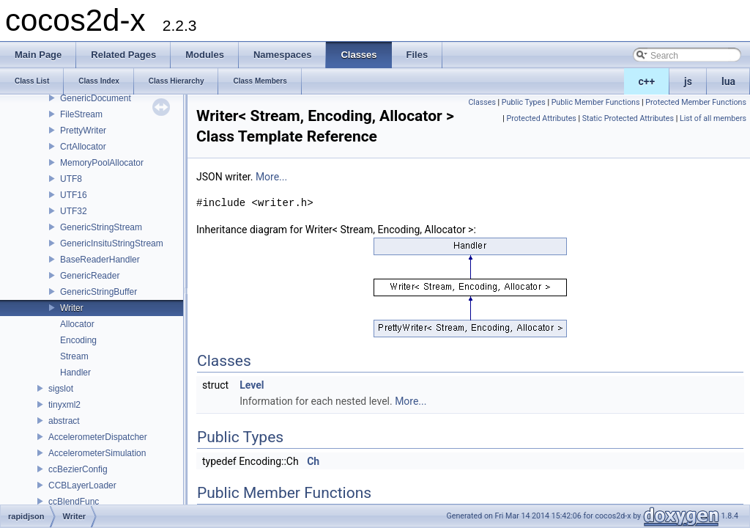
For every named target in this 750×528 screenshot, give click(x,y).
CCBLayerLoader (82, 485)
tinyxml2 (64, 405)
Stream (74, 356)
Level (252, 385)
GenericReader (89, 276)
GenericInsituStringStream (111, 243)
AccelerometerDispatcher (97, 437)
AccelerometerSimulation (97, 453)
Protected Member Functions (695, 102)
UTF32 (73, 211)
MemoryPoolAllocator (102, 163)
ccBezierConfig (78, 469)
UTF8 (71, 179)
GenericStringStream (101, 227)
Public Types (524, 102)
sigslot (60, 389)
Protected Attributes (541, 118)
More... (271, 177)
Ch (313, 461)
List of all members (713, 118)
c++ (647, 81)
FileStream (81, 114)
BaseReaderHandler (100, 259)
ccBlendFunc (73, 501)
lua (728, 81)
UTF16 (73, 195)
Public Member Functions (596, 102)
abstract (64, 421)
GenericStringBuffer (98, 292)
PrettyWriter (83, 130)
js (688, 81)
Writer (71, 308)
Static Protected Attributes (628, 118)
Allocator (77, 324)
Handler (75, 372)
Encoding (78, 340)
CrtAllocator (83, 147)
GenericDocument (95, 98)
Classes (481, 102)
